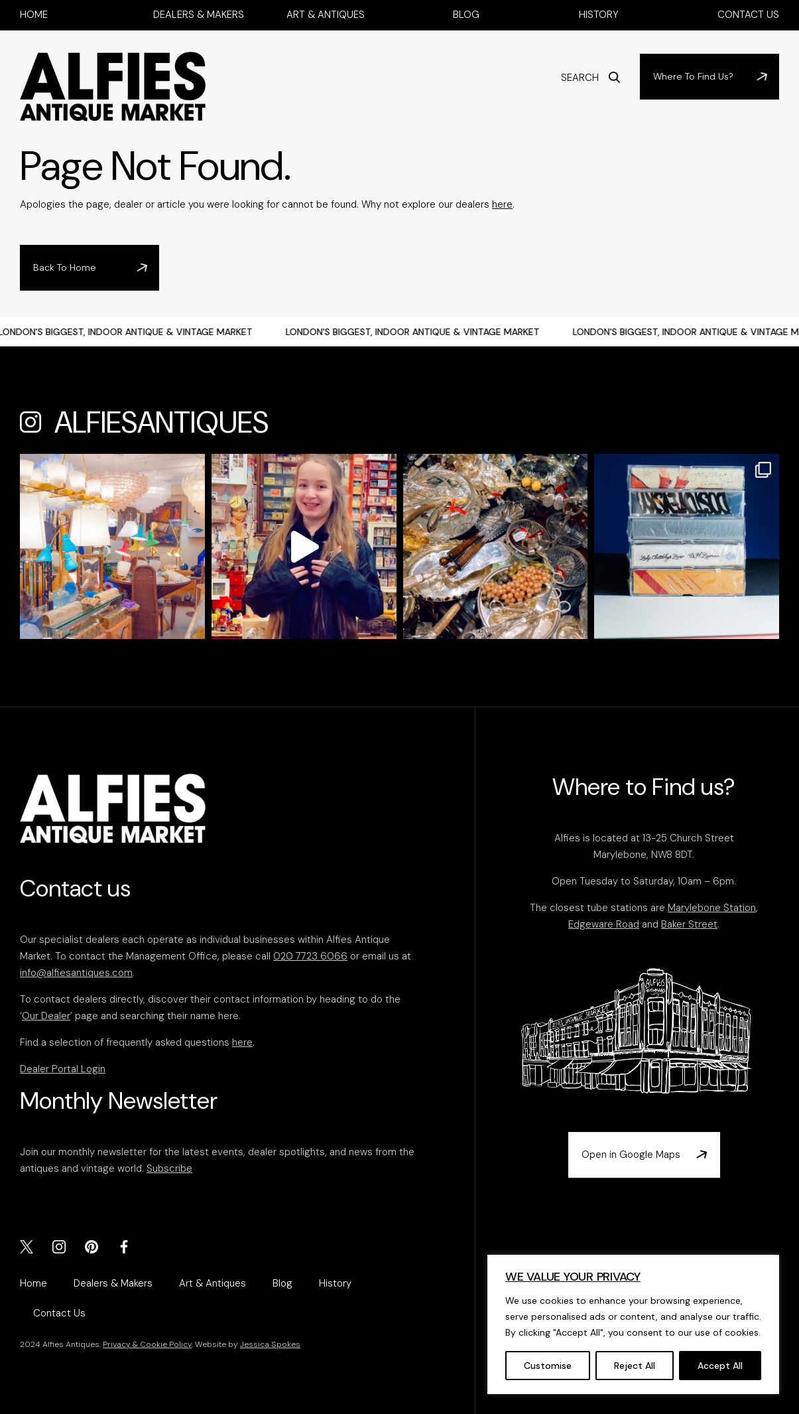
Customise (548, 1366)
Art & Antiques (325, 14)
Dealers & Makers (198, 14)
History (599, 14)
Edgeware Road (603, 924)
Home (34, 14)
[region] (633, 1324)
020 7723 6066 (310, 956)
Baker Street (689, 924)
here (502, 204)
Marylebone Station (712, 907)
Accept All (720, 1366)
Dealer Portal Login (62, 1069)
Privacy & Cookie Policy (147, 1344)
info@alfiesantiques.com (76, 972)
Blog (466, 14)
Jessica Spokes (270, 1344)
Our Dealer (46, 1016)
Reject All (634, 1366)
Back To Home (64, 267)
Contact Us (748, 14)
